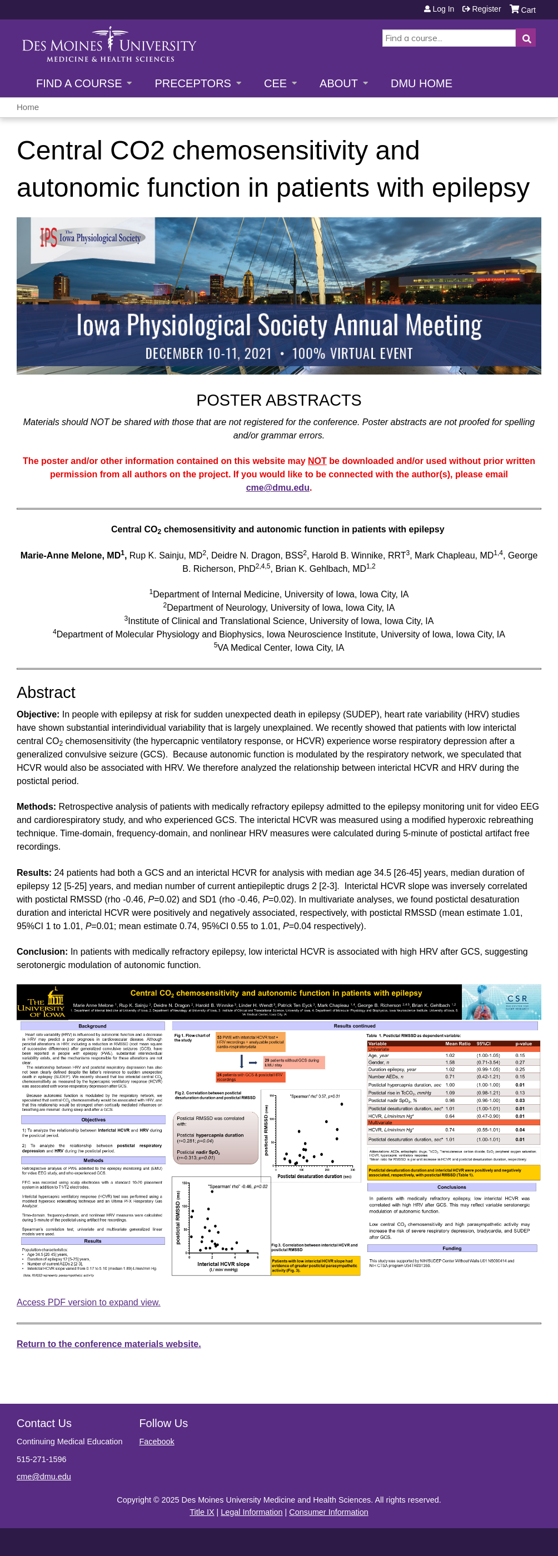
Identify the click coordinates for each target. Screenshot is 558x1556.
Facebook (156, 1441)
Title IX (202, 1512)
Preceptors (193, 83)
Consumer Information (328, 1512)
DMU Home (421, 83)
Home (28, 107)
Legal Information (251, 1512)
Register (486, 9)
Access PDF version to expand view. (89, 1302)
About (339, 83)
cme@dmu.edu (278, 487)
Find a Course (79, 83)
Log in (443, 9)
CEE (275, 83)
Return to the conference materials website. (109, 1344)
